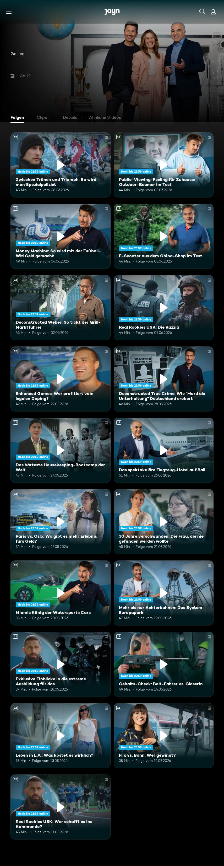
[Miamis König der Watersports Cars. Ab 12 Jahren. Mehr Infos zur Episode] (60, 593)
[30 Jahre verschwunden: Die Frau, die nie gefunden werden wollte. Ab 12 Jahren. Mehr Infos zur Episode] (164, 521)
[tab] (18, 118)
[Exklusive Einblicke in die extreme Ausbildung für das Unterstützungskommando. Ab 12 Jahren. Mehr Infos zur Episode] (60, 664)
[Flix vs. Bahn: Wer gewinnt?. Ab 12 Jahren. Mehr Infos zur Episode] (164, 735)
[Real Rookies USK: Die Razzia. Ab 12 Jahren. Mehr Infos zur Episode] (164, 307)
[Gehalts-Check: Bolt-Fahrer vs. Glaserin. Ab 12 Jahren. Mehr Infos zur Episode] (164, 664)
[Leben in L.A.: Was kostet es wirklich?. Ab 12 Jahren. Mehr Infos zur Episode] (60, 735)
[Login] (213, 11)
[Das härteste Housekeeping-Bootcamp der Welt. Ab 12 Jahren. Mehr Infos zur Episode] (60, 450)
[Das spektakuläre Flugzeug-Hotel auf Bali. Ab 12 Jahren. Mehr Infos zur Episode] (164, 450)
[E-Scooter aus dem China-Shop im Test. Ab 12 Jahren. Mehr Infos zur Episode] (164, 236)
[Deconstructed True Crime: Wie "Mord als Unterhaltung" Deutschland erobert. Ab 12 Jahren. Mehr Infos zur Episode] (164, 378)
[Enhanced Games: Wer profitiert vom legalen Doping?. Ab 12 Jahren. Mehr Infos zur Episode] (60, 378)
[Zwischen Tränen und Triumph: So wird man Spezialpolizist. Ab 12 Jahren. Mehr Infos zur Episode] (60, 164)
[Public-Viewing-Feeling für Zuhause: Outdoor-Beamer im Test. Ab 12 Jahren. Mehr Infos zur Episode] (164, 164)
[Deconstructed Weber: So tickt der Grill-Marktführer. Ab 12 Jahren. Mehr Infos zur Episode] (60, 307)
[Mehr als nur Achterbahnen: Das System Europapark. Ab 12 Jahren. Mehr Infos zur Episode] (164, 593)
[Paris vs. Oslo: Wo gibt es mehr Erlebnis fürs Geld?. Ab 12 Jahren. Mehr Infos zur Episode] (60, 521)
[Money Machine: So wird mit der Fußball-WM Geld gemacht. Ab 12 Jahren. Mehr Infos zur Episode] (60, 236)
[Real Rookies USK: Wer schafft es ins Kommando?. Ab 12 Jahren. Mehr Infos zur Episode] (60, 807)
